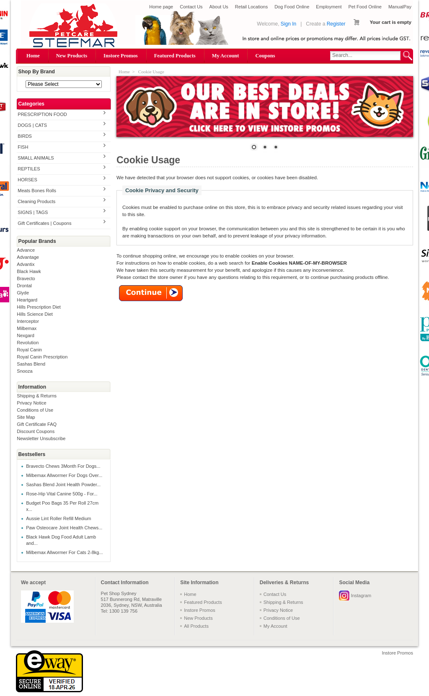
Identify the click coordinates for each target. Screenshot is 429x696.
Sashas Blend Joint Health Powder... (63, 484)
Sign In (288, 24)
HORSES (27, 179)
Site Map (26, 417)
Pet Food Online (365, 6)
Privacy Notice (31, 402)
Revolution (28, 342)
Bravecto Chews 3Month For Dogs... (63, 466)
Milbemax (26, 328)
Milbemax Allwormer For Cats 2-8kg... (64, 552)
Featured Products (175, 56)
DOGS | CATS (32, 125)
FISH (23, 147)
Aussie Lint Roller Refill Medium (58, 518)
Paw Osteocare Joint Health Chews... (64, 527)
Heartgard (27, 299)
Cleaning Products (36, 201)
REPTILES (29, 168)
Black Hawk (29, 271)
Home (33, 56)
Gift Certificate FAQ (37, 424)
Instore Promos (120, 56)
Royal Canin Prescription (42, 356)
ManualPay (399, 6)
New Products (71, 56)
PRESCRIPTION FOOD (42, 114)
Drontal (24, 285)
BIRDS (25, 136)
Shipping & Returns (37, 395)
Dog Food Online (291, 6)
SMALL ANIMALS (36, 157)
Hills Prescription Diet (39, 306)
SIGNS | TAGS (33, 212)
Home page (161, 6)
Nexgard (25, 335)
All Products (196, 626)
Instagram (361, 595)
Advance (26, 250)
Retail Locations (251, 6)
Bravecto (26, 278)
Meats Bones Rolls (37, 190)
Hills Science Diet (35, 314)
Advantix (25, 264)
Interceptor (28, 321)
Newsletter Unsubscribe (41, 438)
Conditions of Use (35, 409)
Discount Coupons (35, 431)
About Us (218, 6)
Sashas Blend (31, 363)
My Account (225, 56)
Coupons (265, 56)
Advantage (28, 257)
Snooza (24, 371)
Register (336, 24)
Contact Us (191, 6)
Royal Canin (29, 349)
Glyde (23, 292)
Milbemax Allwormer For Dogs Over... (64, 475)
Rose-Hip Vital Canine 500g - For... (61, 493)
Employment (328, 6)
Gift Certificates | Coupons (44, 223)
